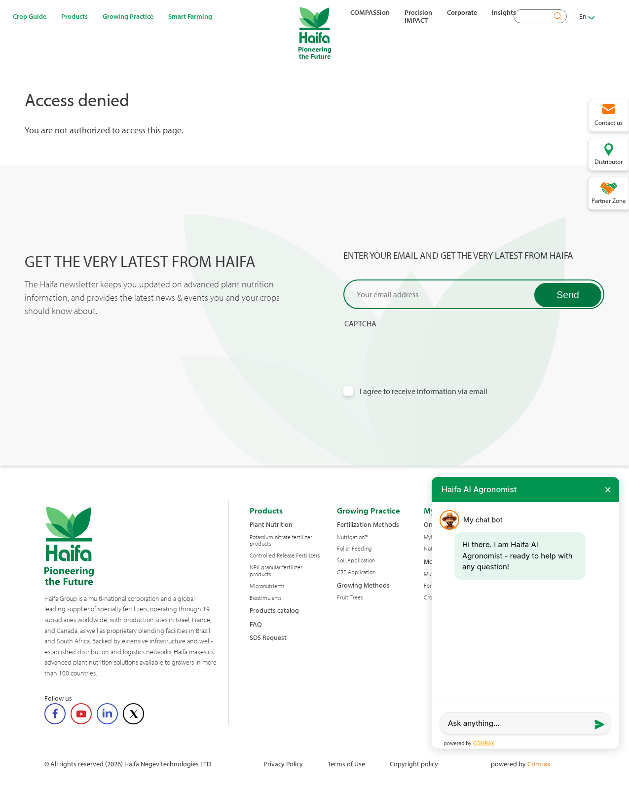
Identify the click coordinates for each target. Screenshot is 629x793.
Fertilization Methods (368, 524)
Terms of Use (346, 763)
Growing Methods (363, 585)
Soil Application (356, 560)
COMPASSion (370, 12)
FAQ (256, 624)
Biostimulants (265, 598)
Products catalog (274, 610)
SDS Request (268, 637)
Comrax (538, 763)
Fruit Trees (350, 597)
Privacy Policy (283, 763)
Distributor (608, 161)
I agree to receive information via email (423, 391)
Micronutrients (267, 586)
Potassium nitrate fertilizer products (281, 541)
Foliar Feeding (354, 548)
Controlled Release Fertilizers (285, 555)
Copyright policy (414, 763)
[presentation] (418, 347)
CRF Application (356, 572)
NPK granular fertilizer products (276, 571)
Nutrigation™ (352, 537)
